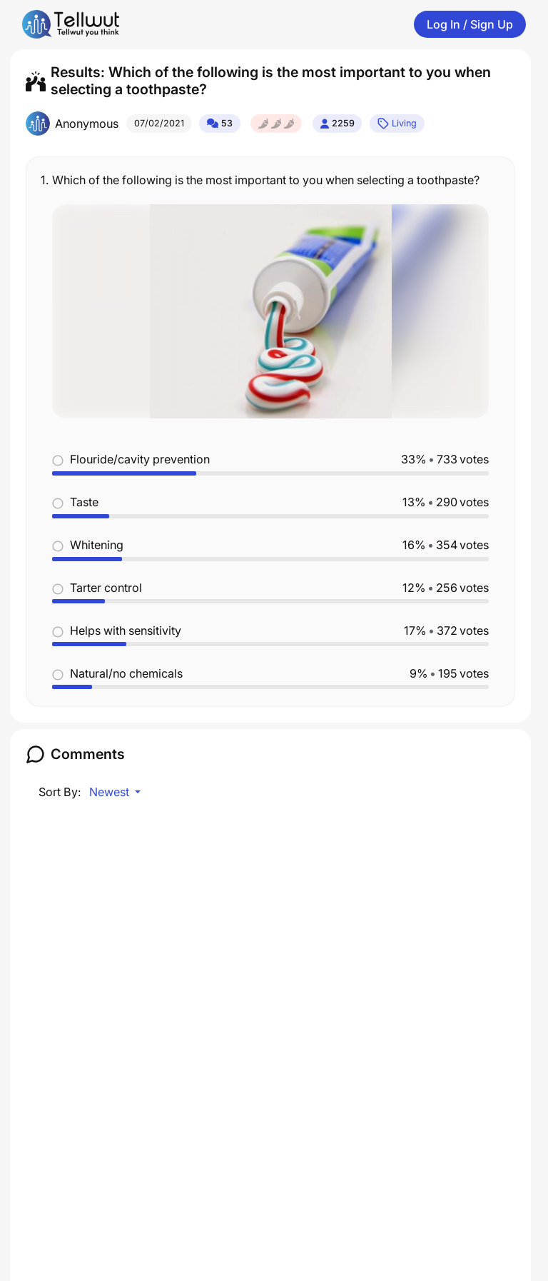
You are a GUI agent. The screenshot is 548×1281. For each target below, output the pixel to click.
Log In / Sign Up (470, 24)
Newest (110, 792)
